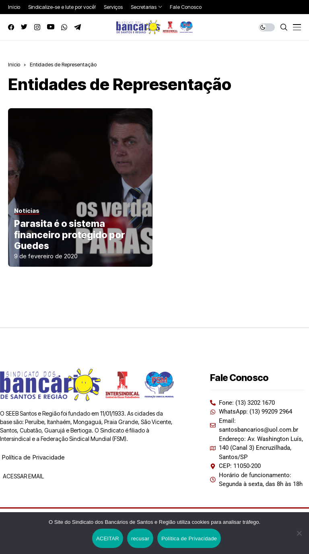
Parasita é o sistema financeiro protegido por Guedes (69, 234)
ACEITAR (107, 538)
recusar (140, 538)
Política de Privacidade (33, 457)
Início (14, 64)
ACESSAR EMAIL (23, 476)
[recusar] (299, 533)
